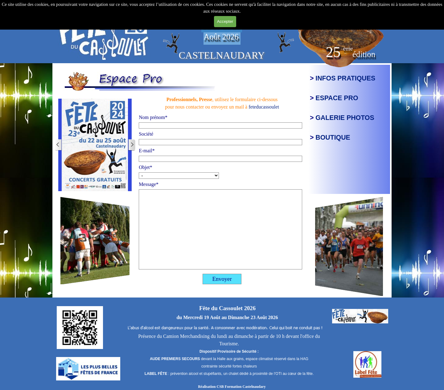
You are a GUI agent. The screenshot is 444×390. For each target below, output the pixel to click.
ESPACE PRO (336, 98)
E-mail (147, 150)
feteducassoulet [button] (264, 106)
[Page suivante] (131, 145)
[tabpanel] (103, 33)
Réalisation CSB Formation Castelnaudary (232, 386)
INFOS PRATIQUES (345, 78)
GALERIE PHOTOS (344, 117)
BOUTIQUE (332, 137)
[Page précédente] (58, 145)
